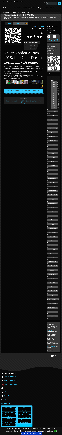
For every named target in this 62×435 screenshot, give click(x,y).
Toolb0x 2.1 (5, 404)
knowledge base (29, 8)
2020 (54, 82)
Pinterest (6, 395)
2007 (54, 107)
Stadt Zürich (32, 45)
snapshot (50, 8)
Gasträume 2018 (29, 48)
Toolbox (21, 1)
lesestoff (16, 12)
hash (24, 407)
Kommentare (21, 23)
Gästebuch (9, 1)
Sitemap (16, 1)
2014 (54, 94)
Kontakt (3, 1)
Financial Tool (8, 422)
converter (24, 412)
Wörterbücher (8, 425)
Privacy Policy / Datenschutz (31, 433)
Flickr (5, 399)
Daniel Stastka (40, 26)
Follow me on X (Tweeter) (10, 384)
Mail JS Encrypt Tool (24, 417)
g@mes (6, 12)
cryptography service (24, 410)
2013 (54, 96)
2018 (54, 86)
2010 (54, 102)
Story (9, 23)
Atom (56, 38)
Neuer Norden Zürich (31, 42)
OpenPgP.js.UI (24, 419)
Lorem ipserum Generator (9, 419)
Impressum (50, 330)
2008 (54, 105)
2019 (54, 84)
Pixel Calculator (9, 412)
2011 (54, 100)
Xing (5, 391)
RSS (49, 38)
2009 (54, 104)
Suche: (44, 2)
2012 (54, 98)
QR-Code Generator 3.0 (24, 415)
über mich (16, 8)
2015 (54, 92)
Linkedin (6, 388)
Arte (24, 45)
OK (55, 431)
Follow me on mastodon (10, 376)
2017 (54, 88)
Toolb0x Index (8, 407)
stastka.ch (6, 8)
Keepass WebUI (24, 422)
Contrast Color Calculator (8, 415)
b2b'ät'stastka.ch (51, 349)
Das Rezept (26, 12)
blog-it (40, 8)
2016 (54, 90)
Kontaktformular (51, 346)
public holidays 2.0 (8, 410)
